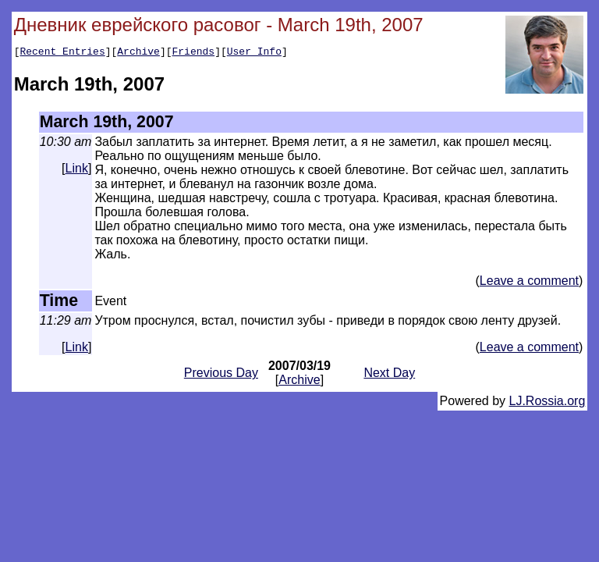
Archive (138, 53)
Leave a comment (529, 283)
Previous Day (221, 375)
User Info (254, 53)
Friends (193, 53)
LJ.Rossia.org (547, 403)
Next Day (389, 375)
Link (77, 170)
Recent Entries (62, 53)
